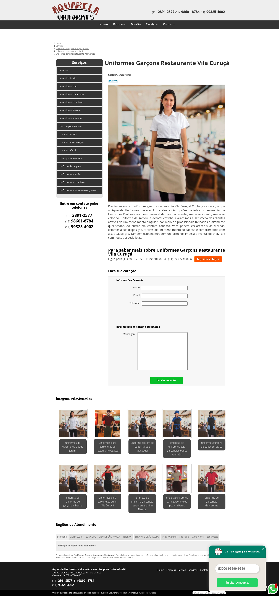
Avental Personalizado (71, 118)
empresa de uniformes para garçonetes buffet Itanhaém (177, 448)
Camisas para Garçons (71, 126)
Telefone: (159, 303)
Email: (160, 296)
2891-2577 (166, 11)
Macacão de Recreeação (72, 142)
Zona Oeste (212, 536)
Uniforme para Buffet (70, 174)
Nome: (160, 288)
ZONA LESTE (76, 536)
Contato (168, 24)
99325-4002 (215, 11)
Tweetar (113, 80)
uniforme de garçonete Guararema (212, 501)
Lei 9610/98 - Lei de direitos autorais (118, 557)
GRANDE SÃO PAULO (109, 536)
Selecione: (62, 536)
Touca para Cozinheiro (71, 158)
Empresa (119, 24)
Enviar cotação (166, 380)
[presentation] (139, 316)
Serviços (152, 24)
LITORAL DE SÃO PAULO (147, 536)
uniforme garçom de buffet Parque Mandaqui (142, 446)
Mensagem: (155, 351)
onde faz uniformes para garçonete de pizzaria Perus (177, 501)
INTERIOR (127, 536)
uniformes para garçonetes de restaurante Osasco (108, 446)
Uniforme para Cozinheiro (73, 182)
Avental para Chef (69, 86)
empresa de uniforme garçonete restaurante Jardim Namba (142, 503)
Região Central (169, 536)
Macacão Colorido (69, 134)
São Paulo (184, 536)
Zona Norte (198, 536)
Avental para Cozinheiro (72, 102)
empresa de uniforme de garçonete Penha (72, 501)
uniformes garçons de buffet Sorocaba (211, 444)
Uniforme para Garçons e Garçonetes (78, 190)
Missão (136, 24)
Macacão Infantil (68, 150)
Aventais (64, 70)
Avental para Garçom (70, 110)
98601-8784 (190, 11)
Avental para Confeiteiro (72, 94)
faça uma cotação (208, 259)
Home (103, 24)
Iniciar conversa (237, 582)
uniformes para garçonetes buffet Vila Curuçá (107, 501)
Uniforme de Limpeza (70, 166)
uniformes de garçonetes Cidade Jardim (72, 446)
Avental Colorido (68, 78)
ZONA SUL (91, 536)
